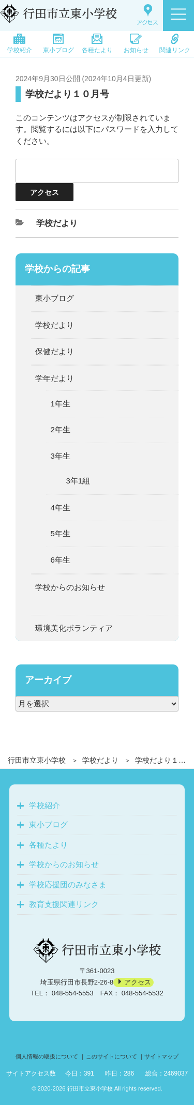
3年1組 (78, 480)
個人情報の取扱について (47, 1056)
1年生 (60, 403)
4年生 (60, 507)
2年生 (60, 429)
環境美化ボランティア (74, 628)
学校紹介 (19, 44)
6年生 (60, 559)
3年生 (60, 455)
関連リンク (174, 44)
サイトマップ (161, 1056)
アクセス (137, 982)
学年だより (54, 378)
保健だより (54, 351)
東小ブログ (58, 44)
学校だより (100, 760)
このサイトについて (111, 1056)
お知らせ (136, 44)
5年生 (60, 533)
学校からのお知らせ (70, 587)
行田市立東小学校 (37, 760)
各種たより (97, 44)
